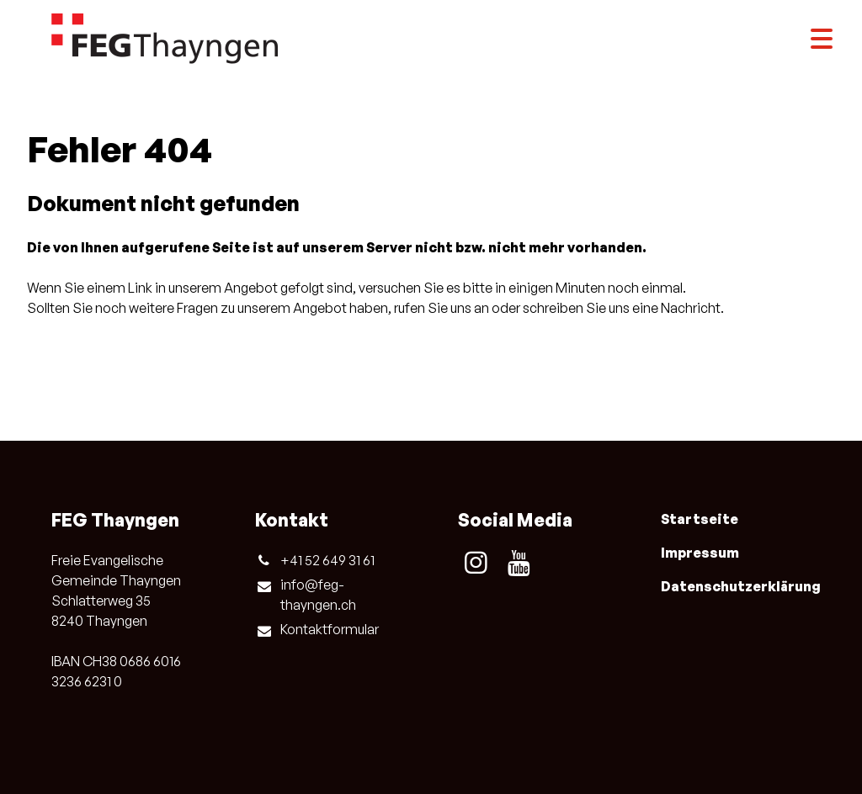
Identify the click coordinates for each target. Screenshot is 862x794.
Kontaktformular (317, 630)
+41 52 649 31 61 (315, 560)
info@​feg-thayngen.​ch (305, 595)
